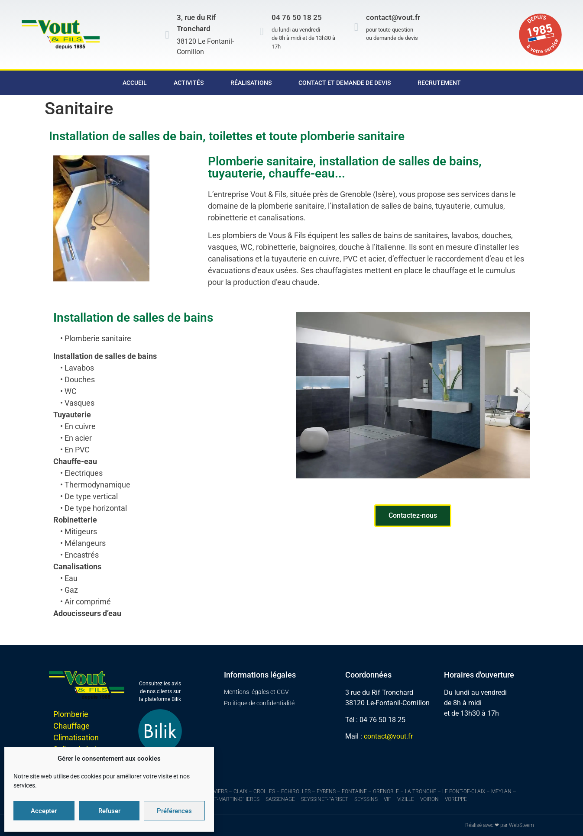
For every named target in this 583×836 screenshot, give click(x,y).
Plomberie (70, 714)
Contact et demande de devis (344, 82)
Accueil (135, 82)
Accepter (44, 811)
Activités (189, 82)
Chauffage (71, 725)
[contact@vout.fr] (356, 27)
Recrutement (439, 82)
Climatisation (76, 737)
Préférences (174, 811)
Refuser (109, 811)
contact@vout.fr (393, 17)
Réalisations (251, 82)
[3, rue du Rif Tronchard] (167, 34)
